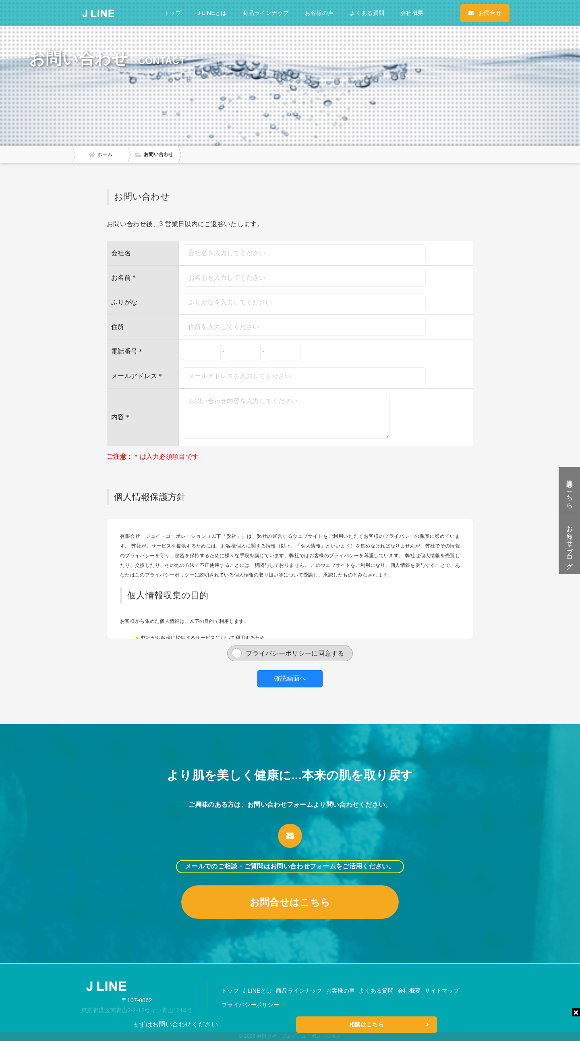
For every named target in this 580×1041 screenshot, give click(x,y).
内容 (117, 417)
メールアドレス (134, 376)
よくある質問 (367, 13)
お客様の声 (319, 13)
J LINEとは (211, 13)
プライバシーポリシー (250, 1004)
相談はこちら (389, 1024)
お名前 (121, 277)
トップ (172, 13)
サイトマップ (442, 990)
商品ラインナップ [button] (265, 13)
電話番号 (127, 351)
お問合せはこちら (290, 902)
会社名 (121, 253)
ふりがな (124, 302)
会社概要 (411, 13)
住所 (117, 326)
